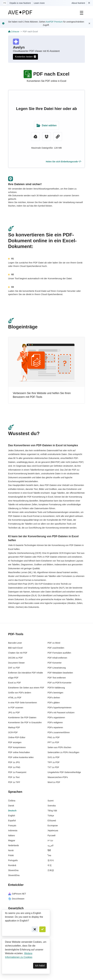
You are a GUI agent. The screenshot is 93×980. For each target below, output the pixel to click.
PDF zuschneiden (56, 648)
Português (13, 860)
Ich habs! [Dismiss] (40, 965)
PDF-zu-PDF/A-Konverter (59, 682)
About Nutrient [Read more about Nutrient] (78, 3)
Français (12, 825)
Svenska (52, 805)
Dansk (11, 805)
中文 (50, 865)
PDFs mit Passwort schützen (61, 712)
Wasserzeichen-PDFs (58, 777)
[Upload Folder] (46, 125)
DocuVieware (16, 898)
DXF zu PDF (14, 668)
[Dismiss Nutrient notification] (89, 3)
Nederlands (13, 845)
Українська (53, 830)
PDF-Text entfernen (57, 677)
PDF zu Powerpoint (17, 772)
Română (12, 865)
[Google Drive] (35, 136)
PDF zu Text (14, 777)
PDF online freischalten (19, 752)
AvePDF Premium (54, 22)
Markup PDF (14, 727)
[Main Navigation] (81, 12)
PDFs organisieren (56, 717)
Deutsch (12, 810)
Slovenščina (14, 875)
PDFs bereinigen (55, 692)
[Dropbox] (46, 136)
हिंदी (49, 850)
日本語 (51, 870)
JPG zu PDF (14, 712)
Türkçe (51, 815)
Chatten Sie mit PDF (17, 653)
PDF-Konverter (55, 663)
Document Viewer (16, 663)
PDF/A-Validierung (56, 687)
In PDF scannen (15, 707)
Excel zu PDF (14, 682)
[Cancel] (35, 929)
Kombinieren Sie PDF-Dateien (22, 717)
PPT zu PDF (53, 742)
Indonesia (12, 830)
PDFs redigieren (55, 722)
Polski (11, 855)
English (11, 815)
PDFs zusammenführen (59, 732)
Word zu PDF (54, 782)
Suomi (51, 800)
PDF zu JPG (14, 762)
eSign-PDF (13, 677)
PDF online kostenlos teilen (21, 757)
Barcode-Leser (15, 643)
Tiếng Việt (52, 810)
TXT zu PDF (53, 767)
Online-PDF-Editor (16, 737)
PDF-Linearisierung (57, 668)
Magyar (11, 840)
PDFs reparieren (55, 727)
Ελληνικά (52, 820)
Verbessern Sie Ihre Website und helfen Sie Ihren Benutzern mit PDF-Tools (42, 395)
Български (53, 825)
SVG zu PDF (54, 757)
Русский (51, 835)
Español (12, 820)
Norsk (11, 850)
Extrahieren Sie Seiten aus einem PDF (26, 687)
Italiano (11, 835)
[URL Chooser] (57, 136)
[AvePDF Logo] (20, 12)
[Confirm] (42, 929)
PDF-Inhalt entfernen (57, 658)
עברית (50, 840)
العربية (50, 845)
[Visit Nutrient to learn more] (4, 3)
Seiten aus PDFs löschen (59, 747)
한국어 (51, 860)
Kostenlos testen (25, 56)
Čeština (11, 800)
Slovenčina (13, 870)
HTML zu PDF (14, 697)
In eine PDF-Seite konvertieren (22, 702)
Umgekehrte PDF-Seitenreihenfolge (64, 772)
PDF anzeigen (15, 742)
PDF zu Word (54, 643)
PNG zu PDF (54, 737)
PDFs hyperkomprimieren (59, 707)
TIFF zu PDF (54, 762)
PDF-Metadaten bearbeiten (60, 672)
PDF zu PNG (14, 767)
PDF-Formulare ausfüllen (59, 653)
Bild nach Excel (15, 648)
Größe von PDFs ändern (19, 692)
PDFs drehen (54, 697)
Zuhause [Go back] (13, 31)
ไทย (49, 855)
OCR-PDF (13, 732)
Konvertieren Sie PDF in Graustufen (25, 722)
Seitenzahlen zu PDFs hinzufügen (63, 752)
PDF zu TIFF (14, 782)
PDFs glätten (54, 702)
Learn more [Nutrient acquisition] (39, 3)
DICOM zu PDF (15, 658)
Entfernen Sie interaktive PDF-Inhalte (25, 672)
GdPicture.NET (17, 893)
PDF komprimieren (17, 747)
